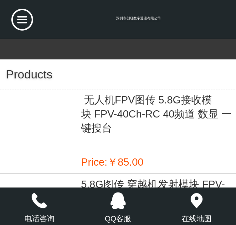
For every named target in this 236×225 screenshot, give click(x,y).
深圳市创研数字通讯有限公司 (138, 18)
